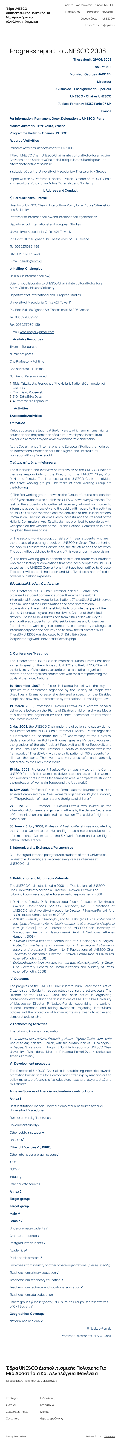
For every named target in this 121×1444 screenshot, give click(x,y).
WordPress (109, 1436)
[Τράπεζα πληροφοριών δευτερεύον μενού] (114, 25)
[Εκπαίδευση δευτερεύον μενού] (81, 12)
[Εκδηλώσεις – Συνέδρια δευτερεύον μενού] (114, 12)
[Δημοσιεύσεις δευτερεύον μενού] (98, 18)
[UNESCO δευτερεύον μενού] (114, 18)
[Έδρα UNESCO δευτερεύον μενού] (114, 5)
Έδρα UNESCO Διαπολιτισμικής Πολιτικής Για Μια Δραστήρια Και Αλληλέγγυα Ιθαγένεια (28, 15)
